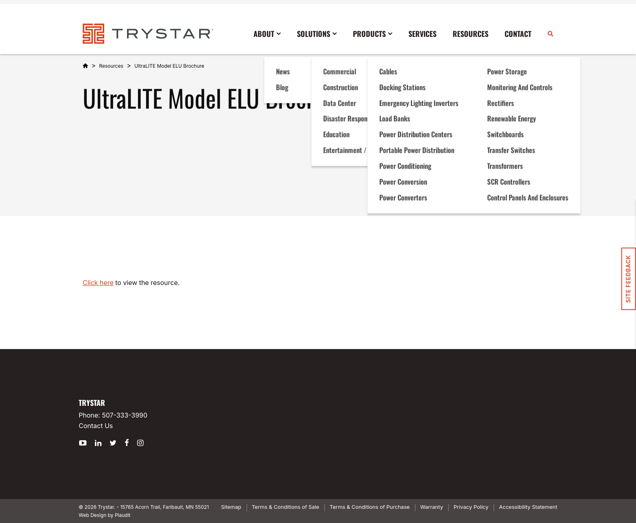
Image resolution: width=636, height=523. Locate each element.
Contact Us (96, 426)
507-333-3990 (124, 415)
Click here (98, 283)
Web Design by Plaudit (104, 515)
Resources (111, 66)
